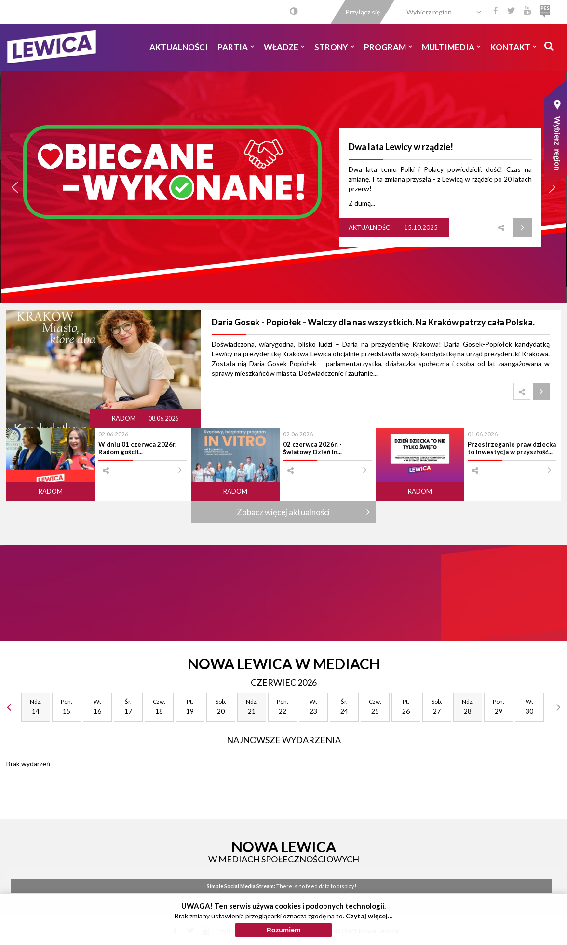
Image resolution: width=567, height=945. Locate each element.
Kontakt (513, 47)
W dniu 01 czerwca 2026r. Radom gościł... (137, 448)
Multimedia (451, 47)
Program (388, 47)
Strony (334, 47)
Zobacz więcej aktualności (283, 512)
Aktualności (178, 47)
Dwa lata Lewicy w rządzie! (401, 146)
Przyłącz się (362, 12)
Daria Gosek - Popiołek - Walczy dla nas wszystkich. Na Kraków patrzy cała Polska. (373, 322)
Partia (235, 47)
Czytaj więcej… (369, 916)
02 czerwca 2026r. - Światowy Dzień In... (312, 448)
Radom (124, 418)
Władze (284, 47)
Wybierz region (429, 12)
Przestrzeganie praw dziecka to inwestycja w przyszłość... (512, 448)
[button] (15, 187)
